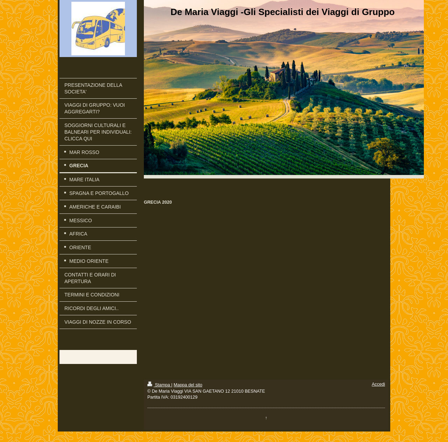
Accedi (378, 384)
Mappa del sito (188, 385)
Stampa (159, 385)
